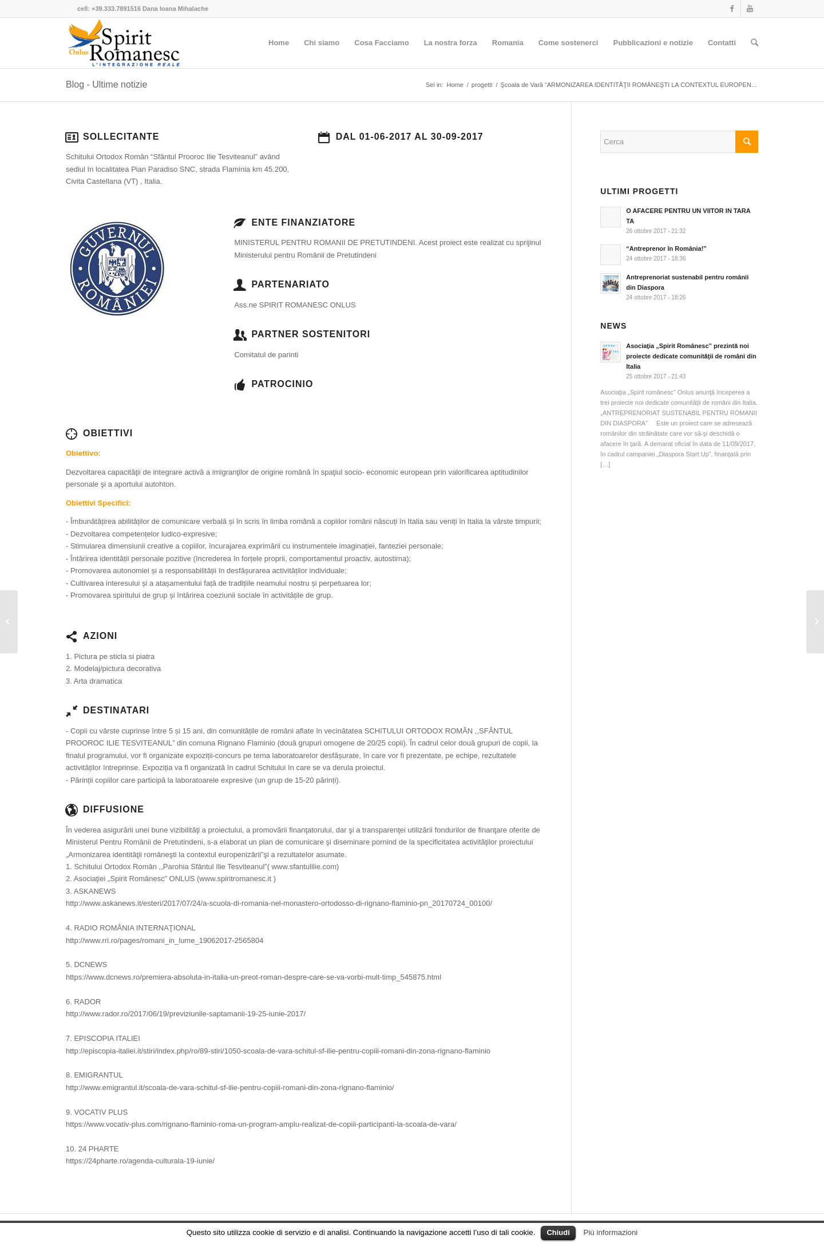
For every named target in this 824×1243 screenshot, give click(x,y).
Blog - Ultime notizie (106, 84)
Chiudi (557, 1232)
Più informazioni (611, 1232)
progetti (482, 84)
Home (455, 84)
